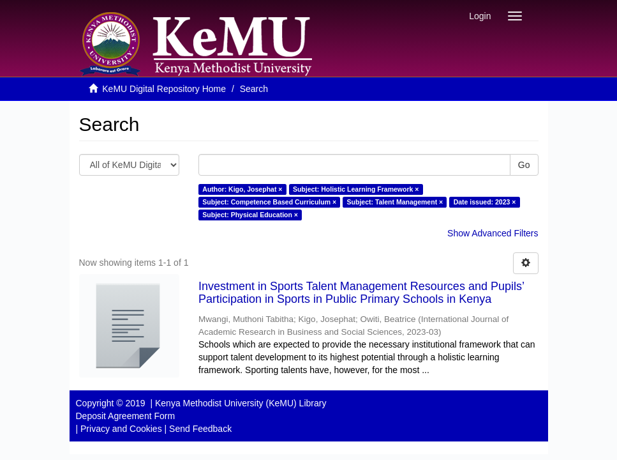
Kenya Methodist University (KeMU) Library (240, 403)
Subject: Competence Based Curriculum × (269, 202)
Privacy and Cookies (121, 429)
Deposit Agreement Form (125, 416)
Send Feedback (200, 429)
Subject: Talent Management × (395, 202)
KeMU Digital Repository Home (164, 89)
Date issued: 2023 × (485, 202)
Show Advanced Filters (492, 233)
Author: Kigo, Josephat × (242, 189)
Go (524, 165)
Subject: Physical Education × (250, 214)
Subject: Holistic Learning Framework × (356, 189)
